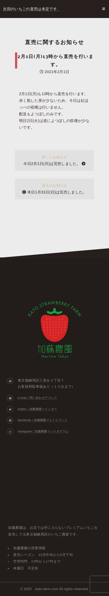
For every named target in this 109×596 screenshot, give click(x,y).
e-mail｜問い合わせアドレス (37, 397)
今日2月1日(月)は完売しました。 (54, 163)
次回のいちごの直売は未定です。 (32, 9)
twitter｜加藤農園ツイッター (37, 409)
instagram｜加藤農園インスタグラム (43, 431)
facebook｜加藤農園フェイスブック (42, 420)
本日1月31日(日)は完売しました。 (54, 192)
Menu (103, 9)
